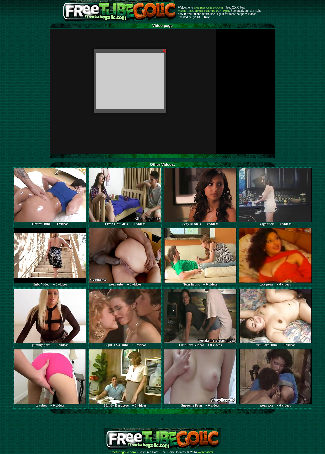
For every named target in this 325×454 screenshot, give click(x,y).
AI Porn (224, 10)
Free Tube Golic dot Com (208, 7)
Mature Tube (185, 10)
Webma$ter (206, 452)
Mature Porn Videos (206, 10)
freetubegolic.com (123, 452)
